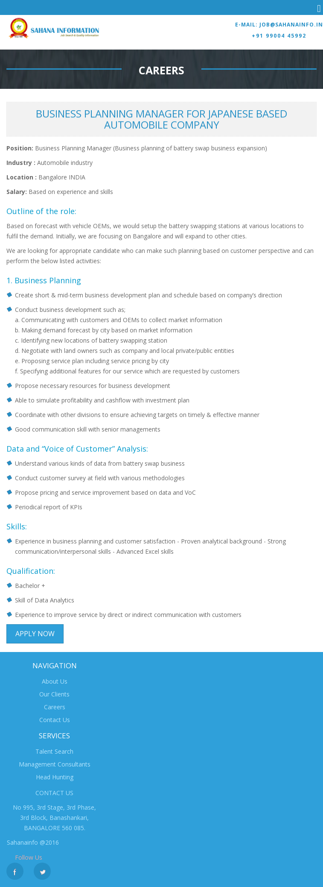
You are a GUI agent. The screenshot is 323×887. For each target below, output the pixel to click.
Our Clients (54, 694)
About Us (54, 681)
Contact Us (54, 720)
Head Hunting (54, 777)
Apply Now (35, 633)
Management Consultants (54, 764)
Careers (54, 707)
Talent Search (54, 751)
